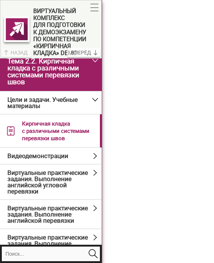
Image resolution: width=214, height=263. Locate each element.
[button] (94, 7)
